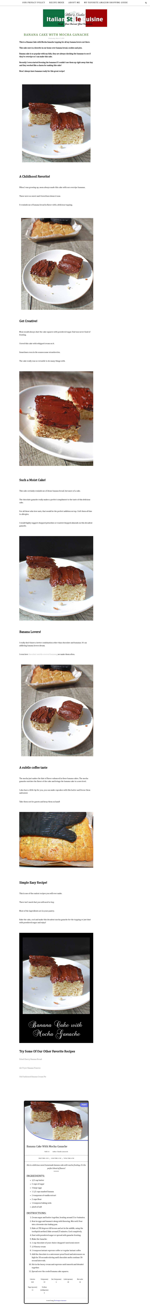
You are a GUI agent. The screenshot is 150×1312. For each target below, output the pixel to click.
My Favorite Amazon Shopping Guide (106, 3)
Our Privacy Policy (33, 3)
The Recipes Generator (60, 1300)
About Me (74, 3)
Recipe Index (56, 3)
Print (84, 1105)
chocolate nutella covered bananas (42, 654)
